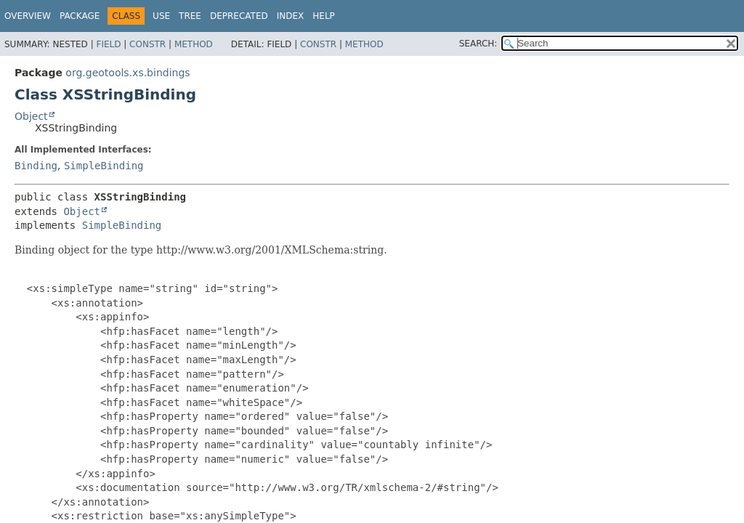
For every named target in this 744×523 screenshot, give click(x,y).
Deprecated (239, 16)
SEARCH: (478, 43)
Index (290, 16)
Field (108, 44)
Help (323, 16)
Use (161, 16)
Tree (190, 16)
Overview (27, 16)
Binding (36, 165)
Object (31, 116)
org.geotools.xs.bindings (127, 72)
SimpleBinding (104, 165)
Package (80, 16)
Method (193, 44)
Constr (147, 44)
